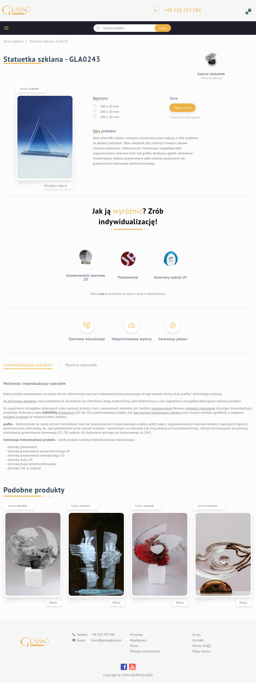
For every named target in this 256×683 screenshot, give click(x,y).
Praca (134, 646)
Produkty (136, 635)
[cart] (249, 10)
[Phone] (176, 10)
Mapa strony (201, 651)
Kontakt (198, 640)
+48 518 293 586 (103, 634)
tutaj (101, 294)
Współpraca (138, 640)
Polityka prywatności (145, 651)
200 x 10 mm (109, 117)
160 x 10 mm (109, 106)
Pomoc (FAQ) (201, 646)
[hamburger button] (6, 28)
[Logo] (16, 10)
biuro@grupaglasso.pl (106, 640)
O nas (196, 635)
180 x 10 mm (109, 111)
